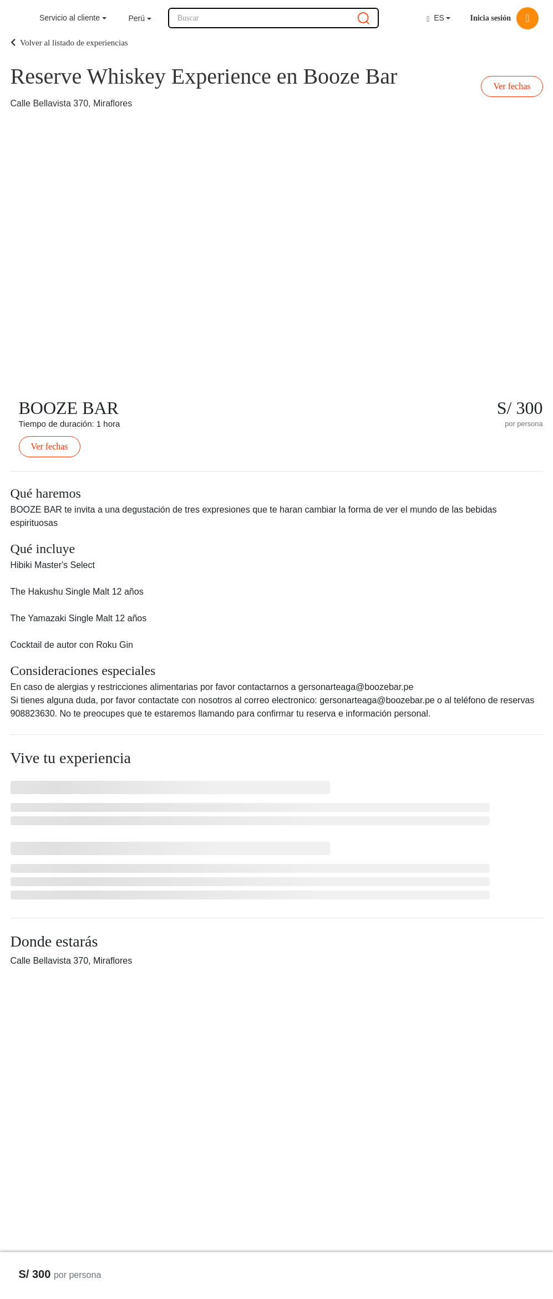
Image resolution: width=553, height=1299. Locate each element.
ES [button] (435, 18)
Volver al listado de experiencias (69, 42)
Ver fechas (511, 86)
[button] (140, 18)
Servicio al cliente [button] (69, 17)
